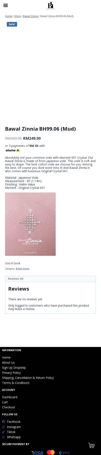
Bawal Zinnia (22, 268)
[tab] (50, 279)
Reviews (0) (15, 278)
